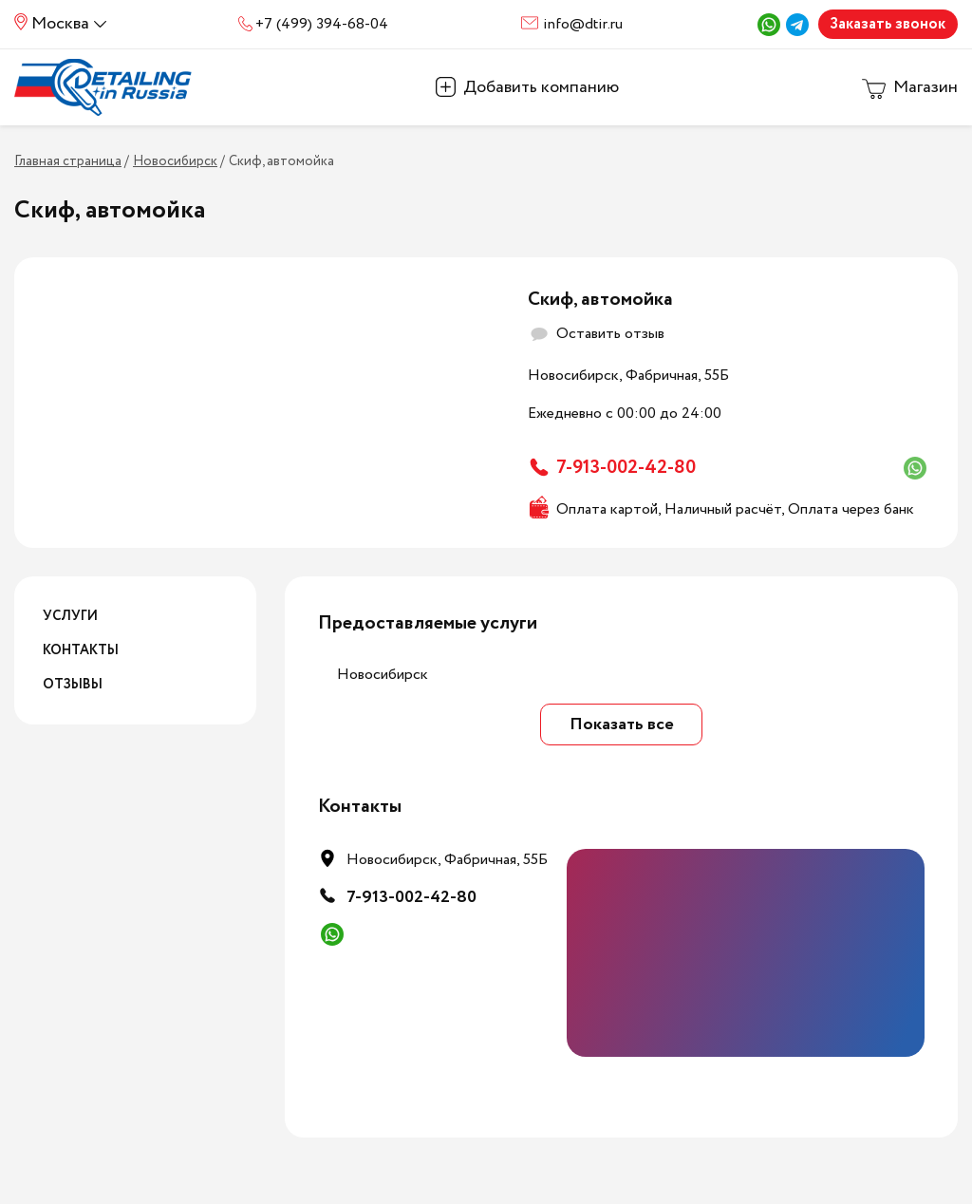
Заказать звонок (887, 24)
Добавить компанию (541, 87)
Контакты (81, 650)
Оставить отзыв (610, 334)
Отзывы (73, 684)
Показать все (622, 724)
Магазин (925, 87)
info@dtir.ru (583, 24)
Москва (60, 23)
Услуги (70, 616)
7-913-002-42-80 (626, 467)
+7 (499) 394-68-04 (321, 24)
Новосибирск (382, 675)
